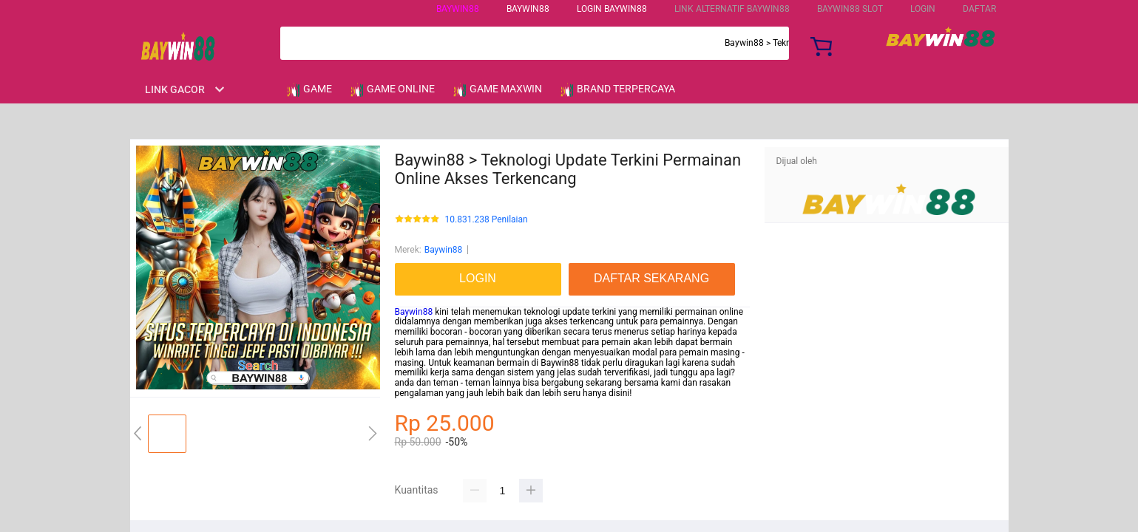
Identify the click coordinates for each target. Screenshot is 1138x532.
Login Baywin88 (612, 9)
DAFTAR (979, 9)
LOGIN (922, 9)
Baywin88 (457, 9)
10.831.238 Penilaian (486, 220)
